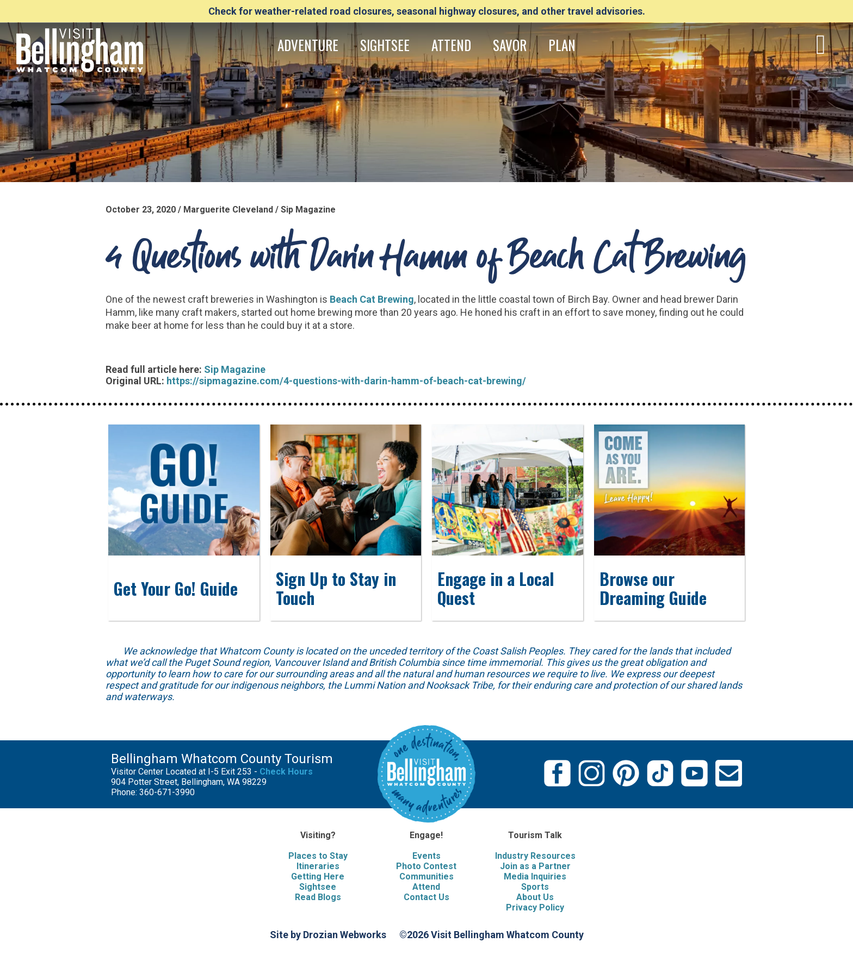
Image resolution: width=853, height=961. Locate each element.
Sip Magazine (234, 369)
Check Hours (286, 771)
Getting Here (317, 876)
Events (426, 856)
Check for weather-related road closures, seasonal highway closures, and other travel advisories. (426, 11)
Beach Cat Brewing (372, 299)
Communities (426, 876)
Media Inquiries (535, 876)
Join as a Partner (535, 866)
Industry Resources (535, 856)
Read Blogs (318, 897)
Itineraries (317, 866)
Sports (535, 887)
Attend (426, 887)
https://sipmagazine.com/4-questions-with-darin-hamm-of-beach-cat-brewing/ (346, 380)
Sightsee (317, 887)
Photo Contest (426, 866)
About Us (535, 897)
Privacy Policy (535, 907)
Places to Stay (318, 856)
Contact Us (426, 897)
